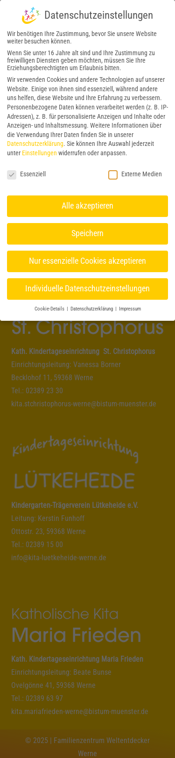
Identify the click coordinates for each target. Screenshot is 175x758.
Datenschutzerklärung (35, 139)
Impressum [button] (130, 305)
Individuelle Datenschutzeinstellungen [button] (87, 284)
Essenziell (26, 169)
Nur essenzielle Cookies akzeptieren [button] (87, 256)
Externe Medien (135, 169)
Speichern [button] (87, 229)
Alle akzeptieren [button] (87, 201)
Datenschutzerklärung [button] (92, 305)
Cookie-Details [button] (50, 305)
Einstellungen (39, 148)
